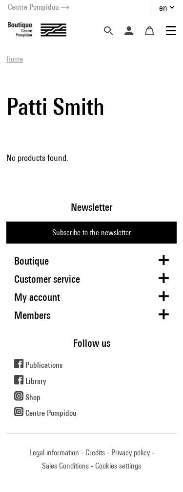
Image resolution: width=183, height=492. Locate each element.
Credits (95, 452)
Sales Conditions (65, 465)
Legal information (54, 452)
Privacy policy (130, 452)
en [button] (163, 7)
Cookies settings (118, 465)
